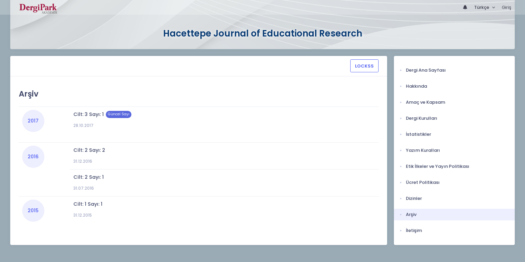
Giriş (506, 7)
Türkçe (482, 7)
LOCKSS (364, 66)
